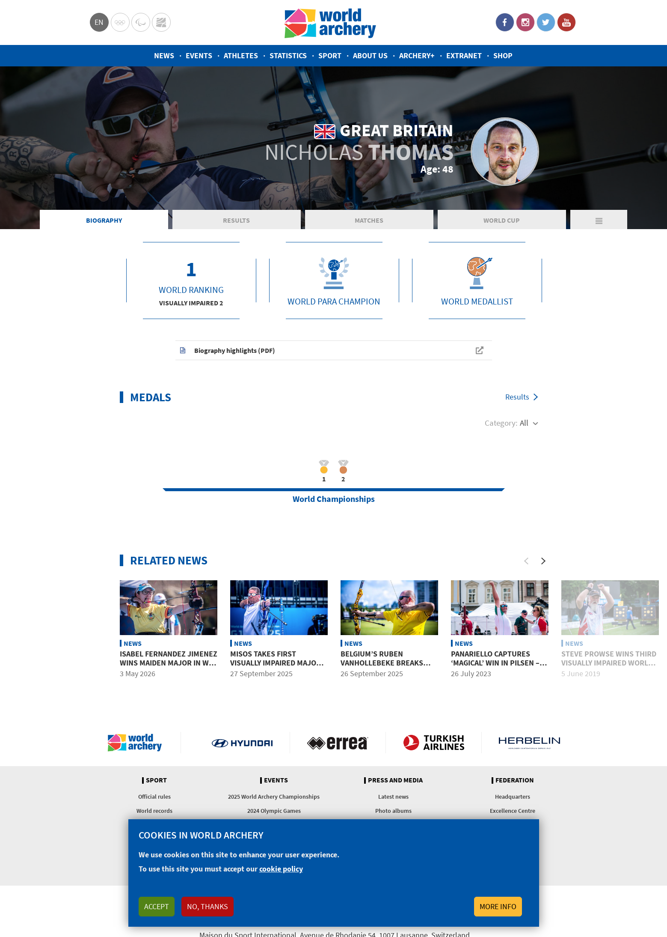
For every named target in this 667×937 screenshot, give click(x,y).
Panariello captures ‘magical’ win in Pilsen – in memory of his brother (499, 663)
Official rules (154, 796)
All (524, 423)
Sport (329, 55)
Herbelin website (529, 742)
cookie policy (281, 869)
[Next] (543, 561)
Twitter (546, 22)
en (99, 22)
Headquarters (512, 796)
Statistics (288, 55)
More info (498, 906)
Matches (369, 220)
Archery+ (417, 55)
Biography (104, 220)
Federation (514, 780)
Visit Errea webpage (337, 742)
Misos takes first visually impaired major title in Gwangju (275, 663)
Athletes (241, 55)
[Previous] (526, 561)
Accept (156, 906)
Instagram (525, 22)
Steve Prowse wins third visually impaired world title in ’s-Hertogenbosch (608, 667)
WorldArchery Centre (161, 22)
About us (370, 55)
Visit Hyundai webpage (242, 742)
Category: (501, 423)
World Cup (501, 220)
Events (199, 55)
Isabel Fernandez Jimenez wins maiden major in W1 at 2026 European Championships (168, 667)
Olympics (120, 22)
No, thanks (207, 906)
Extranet (464, 55)
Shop (503, 55)
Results (236, 220)
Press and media (395, 780)
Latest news (393, 796)
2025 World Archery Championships (274, 796)
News (164, 55)
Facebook (504, 22)
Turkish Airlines (433, 742)
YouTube (566, 22)
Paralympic (140, 22)
